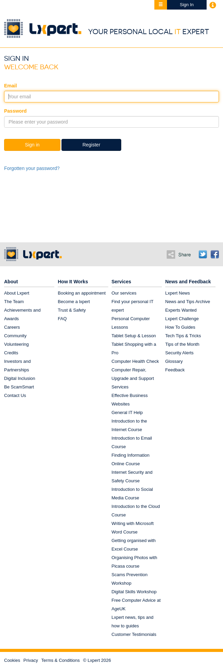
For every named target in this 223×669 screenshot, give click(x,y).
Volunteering (16, 344)
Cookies (12, 660)
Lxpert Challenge (182, 318)
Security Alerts (179, 352)
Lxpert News (177, 293)
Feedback (175, 369)
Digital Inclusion (19, 378)
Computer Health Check (135, 361)
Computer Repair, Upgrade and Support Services (133, 378)
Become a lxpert (74, 301)
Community (15, 335)
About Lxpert (16, 293)
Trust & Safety (72, 310)
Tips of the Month (182, 344)
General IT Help (127, 412)
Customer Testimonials (134, 634)
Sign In (187, 4)
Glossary (174, 361)
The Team (14, 301)
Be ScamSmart (19, 386)
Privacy (31, 660)
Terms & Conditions (60, 660)
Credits (11, 352)
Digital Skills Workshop (134, 591)
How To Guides (180, 327)
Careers (12, 327)
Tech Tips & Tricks (183, 335)
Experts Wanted (181, 310)
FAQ (62, 318)
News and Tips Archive (187, 301)
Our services (124, 293)
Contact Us (15, 395)
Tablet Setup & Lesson (134, 335)
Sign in (32, 144)
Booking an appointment (82, 293)
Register (91, 144)
